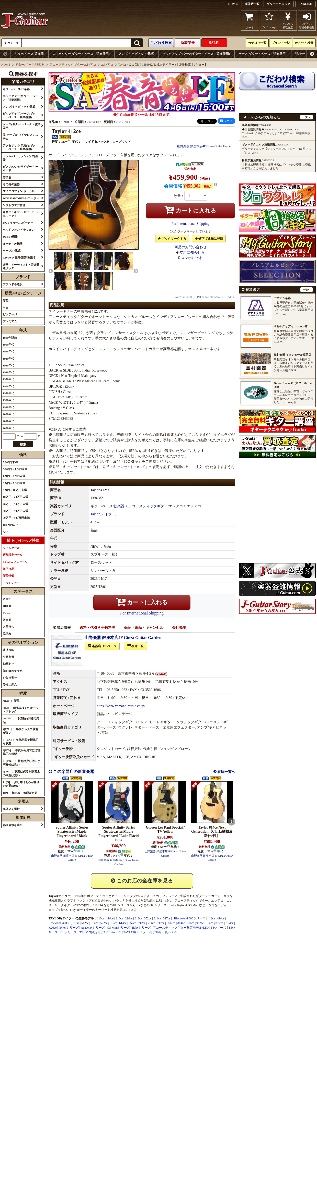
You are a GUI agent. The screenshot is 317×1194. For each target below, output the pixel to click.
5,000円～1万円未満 (15, 469)
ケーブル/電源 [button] (11, 250)
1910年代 (8, 351)
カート (250, 20)
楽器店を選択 (11, 808)
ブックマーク (269, 20)
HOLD (7, 605)
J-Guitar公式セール (15, 561)
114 (100, 911)
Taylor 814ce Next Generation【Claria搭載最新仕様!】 (212, 837)
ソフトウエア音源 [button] (14, 205)
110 (95, 911)
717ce (161, 928)
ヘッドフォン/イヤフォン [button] (19, 229)
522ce (104, 928)
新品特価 (8, 575)
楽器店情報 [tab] (62, 633)
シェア (226, 121)
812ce (171, 928)
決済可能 (8, 649)
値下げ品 (8, 568)
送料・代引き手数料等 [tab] (97, 633)
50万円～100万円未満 (16, 517)
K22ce (219, 928)
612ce (113, 928)
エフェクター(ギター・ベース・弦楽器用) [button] (20, 97)
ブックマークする (172, 238)
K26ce (52, 933)
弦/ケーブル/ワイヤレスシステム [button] (20, 136)
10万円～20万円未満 (15, 496)
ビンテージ (10, 314)
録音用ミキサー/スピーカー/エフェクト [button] (20, 214)
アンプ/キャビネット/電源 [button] (19, 106)
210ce (119, 924)
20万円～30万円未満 (15, 504)
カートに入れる (190, 210)
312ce (138, 924)
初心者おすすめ (12, 670)
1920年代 (8, 358)
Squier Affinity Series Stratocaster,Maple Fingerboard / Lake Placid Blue (118, 839)
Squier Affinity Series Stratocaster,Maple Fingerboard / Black (71, 837)
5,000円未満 (10, 462)
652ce (132, 928)
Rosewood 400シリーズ (64, 928)
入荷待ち (8, 626)
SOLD (6, 612)
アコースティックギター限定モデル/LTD (181, 933)
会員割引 (8, 656)
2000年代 (8, 414)
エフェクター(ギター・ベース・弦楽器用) (81, 54)
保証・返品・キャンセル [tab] (143, 633)
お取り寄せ (10, 677)
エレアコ (107, 64)
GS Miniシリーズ (118, 933)
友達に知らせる (192, 252)
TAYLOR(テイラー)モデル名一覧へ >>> (150, 938)
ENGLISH (305, 3)
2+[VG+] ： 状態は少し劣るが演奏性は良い (21, 762)
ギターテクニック (278, 3)
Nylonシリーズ (69, 933)
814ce (181, 928)
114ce (110, 924)
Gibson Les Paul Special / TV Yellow (165, 835)
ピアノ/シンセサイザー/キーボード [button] (20, 168)
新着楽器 (187, 43)
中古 (5, 307)
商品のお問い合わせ (190, 247)
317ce (167, 924)
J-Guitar (25, 20)
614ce (123, 928)
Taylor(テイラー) (103, 520)
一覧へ (306, 117)
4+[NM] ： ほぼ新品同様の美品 (21, 720)
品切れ (7, 633)
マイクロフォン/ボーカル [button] (19, 191)
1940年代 (8, 372)
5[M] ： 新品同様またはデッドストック (20, 709)
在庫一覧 (135, 652)
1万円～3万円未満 (14, 475)
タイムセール (11, 547)
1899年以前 (10, 337)
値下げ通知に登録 (209, 238)
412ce (211, 924)
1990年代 (8, 407)
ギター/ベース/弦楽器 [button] (16, 89)
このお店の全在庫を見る (142, 886)
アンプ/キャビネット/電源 (136, 54)
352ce (148, 924)
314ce (157, 924)
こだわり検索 (161, 43)
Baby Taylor (177, 911)
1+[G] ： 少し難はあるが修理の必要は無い (21, 784)
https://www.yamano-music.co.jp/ (121, 711)
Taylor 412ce (99, 496)
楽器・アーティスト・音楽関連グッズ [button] (21, 266)
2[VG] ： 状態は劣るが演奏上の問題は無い (21, 773)
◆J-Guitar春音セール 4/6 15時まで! (142, 115)
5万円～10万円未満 (15, 489)
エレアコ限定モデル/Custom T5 (100, 938)
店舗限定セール (12, 554)
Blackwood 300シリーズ (190, 924)
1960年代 (8, 386)
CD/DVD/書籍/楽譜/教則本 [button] (19, 257)
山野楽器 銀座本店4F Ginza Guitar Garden (204, 146)
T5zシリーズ (68, 938)
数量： (179, 196)
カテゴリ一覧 (257, 43)
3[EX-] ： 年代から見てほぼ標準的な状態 (21, 752)
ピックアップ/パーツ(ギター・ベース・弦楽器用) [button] (19, 115)
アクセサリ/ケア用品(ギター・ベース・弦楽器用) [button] (19, 147)
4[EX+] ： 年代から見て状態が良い (20, 731)
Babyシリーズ (141, 933)
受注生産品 (10, 684)
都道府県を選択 (12, 825)
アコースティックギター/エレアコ (72, 64)
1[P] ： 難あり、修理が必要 (20, 792)
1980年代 (8, 400)
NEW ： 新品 (11, 700)
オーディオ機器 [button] (12, 243)
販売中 (7, 598)
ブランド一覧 (280, 43)
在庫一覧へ (226, 777)
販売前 (7, 619)
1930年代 (8, 365)
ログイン (306, 20)
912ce (200, 928)
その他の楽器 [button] (11, 184)
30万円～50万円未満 (15, 510)
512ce (85, 928)
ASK (6, 531)
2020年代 (8, 428)
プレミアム (10, 321)
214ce (129, 924)
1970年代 (8, 393)
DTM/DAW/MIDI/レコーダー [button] (21, 198)
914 (138, 911)
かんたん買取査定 (288, 20)
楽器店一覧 (252, 3)
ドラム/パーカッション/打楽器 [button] (20, 158)
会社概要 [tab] (179, 633)
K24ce (229, 928)
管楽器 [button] (7, 177)
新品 (5, 300)
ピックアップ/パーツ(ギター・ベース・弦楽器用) (196, 54)
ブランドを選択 (12, 284)
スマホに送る (191, 258)
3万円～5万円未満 (14, 483)
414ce (221, 924)
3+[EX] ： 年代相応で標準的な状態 (20, 741)
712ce (141, 928)
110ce (100, 924)
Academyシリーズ (93, 933)
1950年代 (8, 379)
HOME (233, 3)
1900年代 (8, 344)
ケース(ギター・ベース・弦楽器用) (263, 54)
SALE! (214, 43)
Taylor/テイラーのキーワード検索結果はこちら (103, 915)
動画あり (8, 663)
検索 (23, 444)
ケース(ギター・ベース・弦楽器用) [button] (21, 126)
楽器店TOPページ (102, 652)
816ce (190, 928)
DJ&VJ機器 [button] (10, 236)
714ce (151, 928)
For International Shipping (191, 224)
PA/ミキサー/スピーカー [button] (18, 222)
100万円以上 (10, 524)
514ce (94, 928)
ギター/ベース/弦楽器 (29, 54)
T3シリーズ (218, 933)
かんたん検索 (304, 43)
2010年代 (8, 421)
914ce (209, 928)
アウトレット (11, 582)
